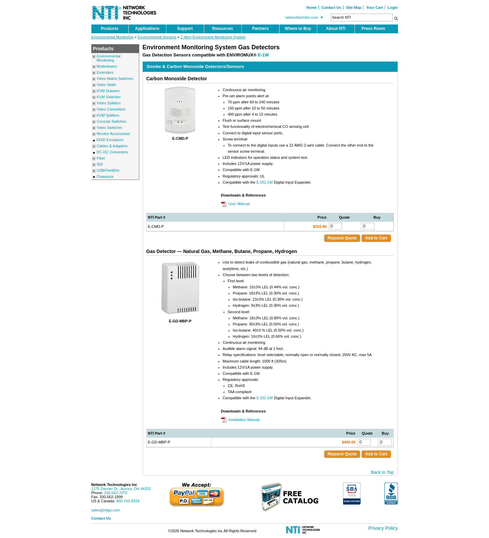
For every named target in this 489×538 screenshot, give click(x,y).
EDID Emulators (110, 140)
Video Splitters (109, 103)
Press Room (373, 28)
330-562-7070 (115, 493)
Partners (260, 28)
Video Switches (109, 127)
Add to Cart (376, 238)
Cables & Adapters (112, 146)
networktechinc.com (305, 17)
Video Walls (106, 85)
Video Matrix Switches (115, 79)
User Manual (239, 204)
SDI (100, 164)
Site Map (353, 7)
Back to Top (382, 472)
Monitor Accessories (113, 134)
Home (311, 7)
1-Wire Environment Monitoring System (212, 37)
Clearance (105, 176)
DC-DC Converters (112, 152)
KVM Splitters (108, 115)
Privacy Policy (383, 528)
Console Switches (111, 121)
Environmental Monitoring (112, 37)
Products (110, 28)
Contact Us (331, 7)
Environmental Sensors (157, 37)
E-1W (263, 54)
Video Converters (111, 109)
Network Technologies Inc (114, 485)
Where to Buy (298, 28)
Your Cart (374, 7)
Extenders (105, 72)
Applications (147, 28)
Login (393, 7)
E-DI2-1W (264, 182)
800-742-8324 (128, 501)
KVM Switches (109, 97)
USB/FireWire (108, 170)
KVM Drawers (108, 91)
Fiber (101, 158)
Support (185, 28)
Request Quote (342, 238)
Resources (222, 28)
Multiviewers (107, 66)
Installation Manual (244, 420)
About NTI (335, 28)
